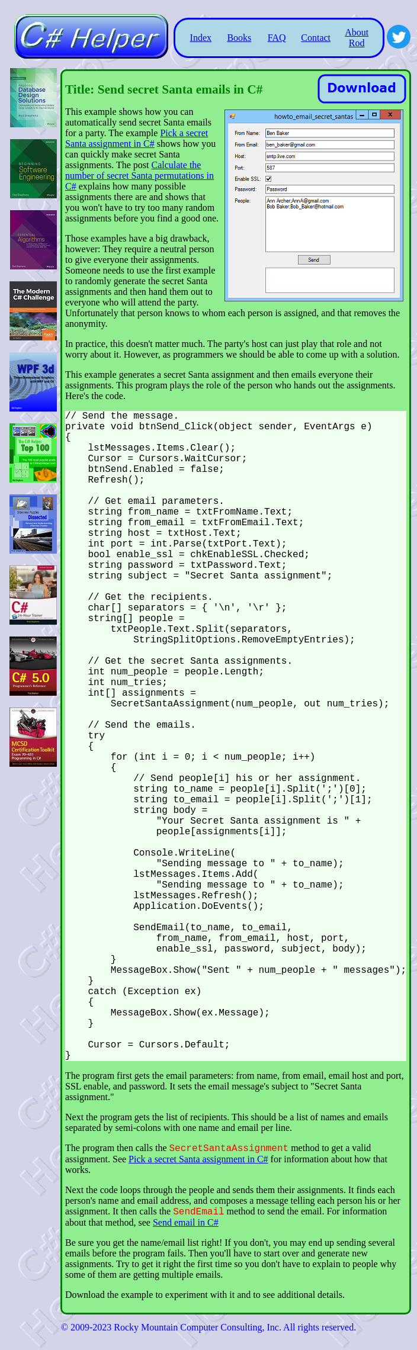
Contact (316, 38)
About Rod (356, 37)
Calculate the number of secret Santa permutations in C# (139, 175)
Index (200, 38)
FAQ (277, 38)
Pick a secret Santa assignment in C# (136, 138)
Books (239, 38)
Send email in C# (186, 1222)
